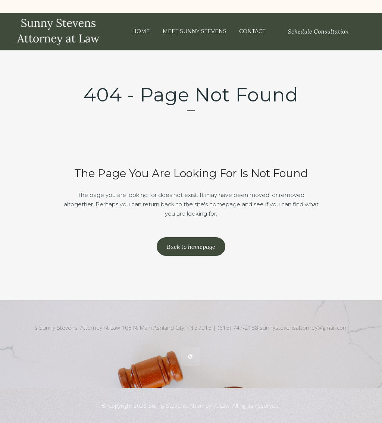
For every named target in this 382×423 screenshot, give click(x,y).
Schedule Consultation (318, 31)
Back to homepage (191, 246)
